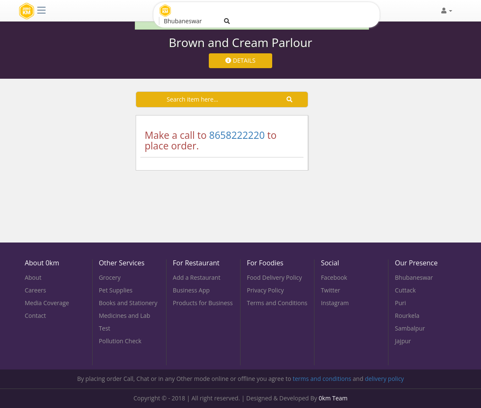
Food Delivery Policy (274, 277)
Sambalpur (410, 328)
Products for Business (203, 303)
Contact (35, 316)
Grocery (110, 277)
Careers (35, 290)
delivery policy (384, 379)
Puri (400, 303)
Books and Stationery (128, 303)
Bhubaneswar (414, 277)
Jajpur (403, 341)
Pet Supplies (116, 290)
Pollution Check (120, 341)
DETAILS (240, 60)
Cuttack (405, 290)
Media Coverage (47, 303)
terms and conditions (321, 379)
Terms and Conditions (277, 303)
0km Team (333, 398)
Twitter (330, 290)
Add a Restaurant (197, 277)
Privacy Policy (265, 290)
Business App (191, 290)
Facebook (334, 277)
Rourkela (407, 316)
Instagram (335, 303)
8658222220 (237, 135)
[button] (447, 10)
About (33, 277)
